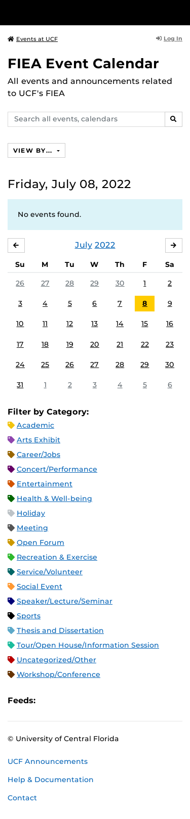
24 (20, 364)
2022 (105, 245)
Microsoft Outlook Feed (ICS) (65, 700)
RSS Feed (83, 700)
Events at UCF (33, 38)
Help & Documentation (51, 779)
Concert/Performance (57, 469)
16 (169, 323)
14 (120, 323)
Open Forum (40, 542)
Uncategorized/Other (56, 659)
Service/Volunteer (50, 571)
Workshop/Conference (58, 674)
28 (69, 283)
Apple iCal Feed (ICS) (48, 700)
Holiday (31, 513)
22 (145, 344)
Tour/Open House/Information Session (88, 645)
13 (94, 323)
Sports (29, 615)
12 (69, 323)
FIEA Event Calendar (83, 63)
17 (20, 344)
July (83, 245)
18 (45, 344)
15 (144, 323)
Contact (22, 797)
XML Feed (100, 700)
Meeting (32, 527)
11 (45, 323)
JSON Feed (117, 700)
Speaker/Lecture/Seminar (64, 601)
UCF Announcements (48, 761)
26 (20, 283)
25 (45, 364)
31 (20, 384)
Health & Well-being (54, 498)
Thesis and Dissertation (60, 630)
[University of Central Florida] (77, 12)
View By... (34, 150)
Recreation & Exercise (57, 557)
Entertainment (44, 483)
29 (94, 283)
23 (170, 344)
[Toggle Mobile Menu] (179, 12)
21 (120, 344)
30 (120, 283)
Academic (35, 425)
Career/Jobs (38, 454)
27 (45, 283)
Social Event (39, 586)
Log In (169, 38)
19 (69, 344)
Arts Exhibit (38, 439)
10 (20, 323)
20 (94, 344)
